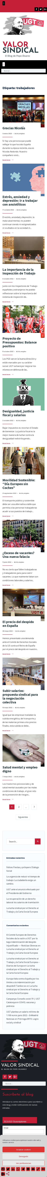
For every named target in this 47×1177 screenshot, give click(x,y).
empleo (22, 134)
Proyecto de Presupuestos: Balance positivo (20, 342)
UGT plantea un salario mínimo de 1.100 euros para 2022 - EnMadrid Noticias (22, 1015)
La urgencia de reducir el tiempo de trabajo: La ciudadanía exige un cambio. (23, 880)
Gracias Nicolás (14, 128)
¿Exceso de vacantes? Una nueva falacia (18, 555)
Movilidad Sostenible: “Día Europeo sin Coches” (19, 484)
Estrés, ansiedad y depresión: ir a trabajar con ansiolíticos (20, 201)
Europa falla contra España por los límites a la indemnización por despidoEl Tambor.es (22, 982)
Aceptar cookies (23, 1149)
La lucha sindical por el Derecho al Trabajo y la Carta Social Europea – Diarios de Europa (22, 962)
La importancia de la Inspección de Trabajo (19, 271)
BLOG (17, 134)
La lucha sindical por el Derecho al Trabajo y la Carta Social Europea (23, 969)
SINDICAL (21, 48)
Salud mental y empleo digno (20, 769)
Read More (8, 160)
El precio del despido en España (18, 624)
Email (6, 1128)
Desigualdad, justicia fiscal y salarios (18, 413)
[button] (4, 3)
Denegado (23, 1156)
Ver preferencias (23, 1163)
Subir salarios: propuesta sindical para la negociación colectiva (20, 696)
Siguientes (23, 817)
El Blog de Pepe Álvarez (17, 55)
